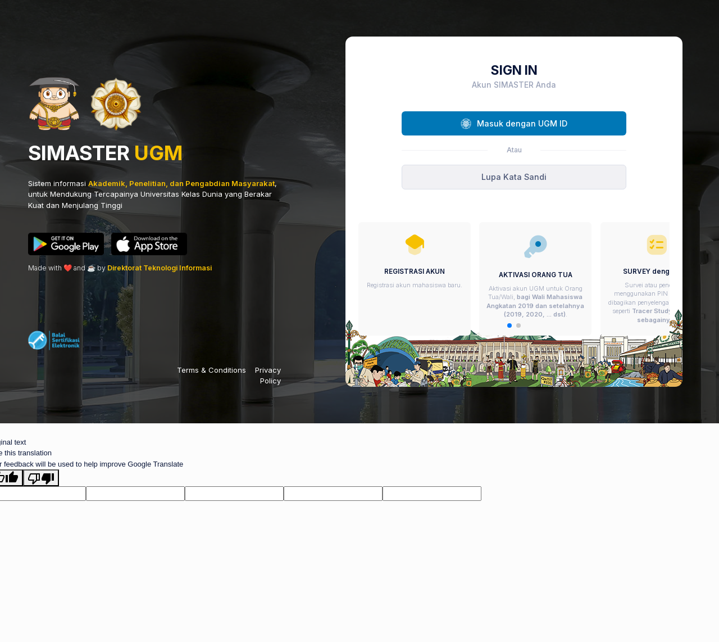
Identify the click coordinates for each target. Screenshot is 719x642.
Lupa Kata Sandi (514, 177)
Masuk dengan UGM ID (514, 123)
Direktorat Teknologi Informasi (159, 268)
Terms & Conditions (211, 369)
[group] (414, 278)
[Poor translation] (41, 477)
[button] (509, 325)
